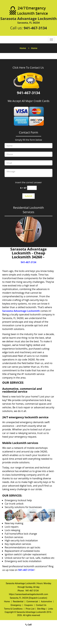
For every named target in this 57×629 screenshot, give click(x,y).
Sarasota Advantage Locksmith (21, 311)
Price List (30, 609)
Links (50, 609)
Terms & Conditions (13, 609)
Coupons (28, 605)
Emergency (16, 605)
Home (23, 48)
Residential (18, 601)
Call (28, 624)
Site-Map (41, 609)
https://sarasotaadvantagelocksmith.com (28, 594)
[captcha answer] (32, 188)
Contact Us (41, 605)
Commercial (32, 601)
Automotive (46, 601)
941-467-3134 (35, 27)
